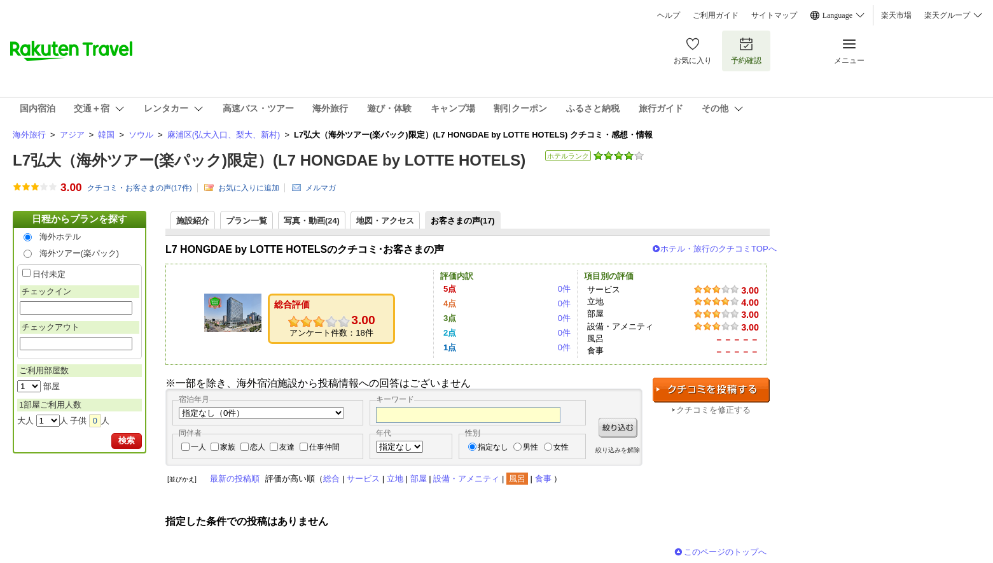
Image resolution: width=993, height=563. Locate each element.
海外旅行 (29, 134)
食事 (543, 478)
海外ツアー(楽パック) (79, 253)
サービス (363, 478)
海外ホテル (60, 236)
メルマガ (320, 188)
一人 (198, 447)
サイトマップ (774, 15)
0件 (564, 289)
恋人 (257, 447)
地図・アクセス (385, 220)
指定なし (493, 447)
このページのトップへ (725, 552)
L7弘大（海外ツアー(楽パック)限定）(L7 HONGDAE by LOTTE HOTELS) (269, 160)
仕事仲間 (324, 447)
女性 (561, 447)
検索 (126, 440)
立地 (395, 478)
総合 (331, 478)
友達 (287, 447)
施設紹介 (192, 220)
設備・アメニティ (466, 478)
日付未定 (49, 274)
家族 (227, 447)
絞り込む (618, 428)
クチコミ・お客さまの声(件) (139, 187)
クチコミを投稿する (711, 390)
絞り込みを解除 (617, 449)
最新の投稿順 (235, 478)
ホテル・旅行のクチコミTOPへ (718, 248)
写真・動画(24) (312, 220)
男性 (530, 447)
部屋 (418, 478)
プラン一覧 (246, 220)
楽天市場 (896, 15)
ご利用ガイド (716, 15)
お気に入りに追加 (248, 188)
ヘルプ (668, 15)
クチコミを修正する (713, 410)
